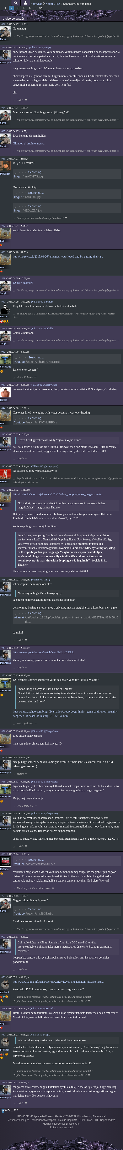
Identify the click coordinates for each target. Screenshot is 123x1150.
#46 (3, 466)
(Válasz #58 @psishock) (42, 1008)
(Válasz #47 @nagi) (41, 579)
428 (41, 7)
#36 (3, 158)
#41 (3, 328)
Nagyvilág (36, 3)
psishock (4, 992)
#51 (3, 731)
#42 (3, 351)
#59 (3, 1008)
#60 (3, 1034)
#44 (3, 408)
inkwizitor (5, 174)
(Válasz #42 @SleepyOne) (43, 384)
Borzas (3, 400)
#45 (3, 434)
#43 (3, 384)
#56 (3, 896)
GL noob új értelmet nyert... (29, 143)
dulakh (3, 317)
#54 (3, 813)
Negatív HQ (53, 3)
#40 (3, 301)
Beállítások (25, 3)
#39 (3, 278)
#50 (3, 675)
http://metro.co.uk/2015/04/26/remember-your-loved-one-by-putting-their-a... (58, 256)
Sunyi (3, 39)
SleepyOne (5, 367)
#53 (3, 781)
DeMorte (4, 869)
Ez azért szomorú (23, 282)
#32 (3, 24)
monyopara (5, 62)
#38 (3, 252)
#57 (3, 936)
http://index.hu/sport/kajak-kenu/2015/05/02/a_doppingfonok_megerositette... (58, 494)
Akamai (19, 617)
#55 (3, 854)
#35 (3, 131)
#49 (3, 648)
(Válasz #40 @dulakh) (42, 328)
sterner (3, 481)
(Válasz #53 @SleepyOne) (44, 813)
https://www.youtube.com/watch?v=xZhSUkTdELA (43, 652)
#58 (3, 977)
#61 (3, 1082)
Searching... (36, 172)
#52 (3, 757)
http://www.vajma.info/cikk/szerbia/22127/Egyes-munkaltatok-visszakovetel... (58, 981)
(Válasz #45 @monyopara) (44, 466)
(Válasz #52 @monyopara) (44, 781)
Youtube (19, 361)
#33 (3, 47)
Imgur (18, 176)
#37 (3, 226)
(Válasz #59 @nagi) (40, 1034)
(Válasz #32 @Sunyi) (40, 47)
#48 (3, 579)
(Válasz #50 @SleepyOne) (44, 731)
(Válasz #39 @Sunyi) (42, 301)
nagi (2, 241)
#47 (3, 489)
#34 (3, 107)
